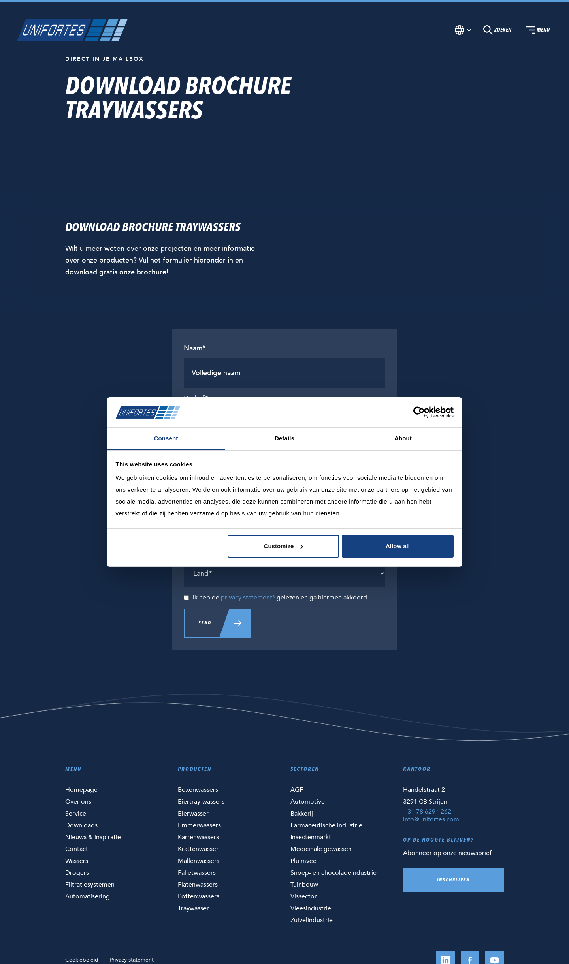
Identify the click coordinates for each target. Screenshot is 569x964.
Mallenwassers (198, 861)
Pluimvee (303, 861)
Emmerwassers (199, 825)
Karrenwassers (198, 837)
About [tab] (403, 438)
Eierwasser (193, 813)
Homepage (81, 789)
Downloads (81, 825)
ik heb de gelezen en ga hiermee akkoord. (281, 597)
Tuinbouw (304, 884)
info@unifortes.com (431, 819)
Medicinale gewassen (321, 849)
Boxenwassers (198, 789)
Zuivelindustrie (311, 920)
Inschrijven (453, 880)
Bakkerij (301, 813)
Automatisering (87, 896)
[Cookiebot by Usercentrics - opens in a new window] (419, 412)
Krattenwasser (198, 849)
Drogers (77, 872)
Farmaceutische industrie (326, 825)
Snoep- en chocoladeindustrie (333, 872)
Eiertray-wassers (201, 801)
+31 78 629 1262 (427, 811)
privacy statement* (248, 597)
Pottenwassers (198, 896)
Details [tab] (284, 438)
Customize (283, 546)
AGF (296, 789)
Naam (194, 348)
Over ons (78, 801)
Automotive (307, 801)
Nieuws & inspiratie (93, 837)
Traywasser (193, 908)
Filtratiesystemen (90, 884)
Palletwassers (197, 872)
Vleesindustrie (310, 908)
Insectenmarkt (310, 837)
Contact (76, 849)
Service (75, 813)
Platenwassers (198, 884)
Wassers (76, 861)
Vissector (303, 896)
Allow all (398, 546)
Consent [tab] (166, 438)
